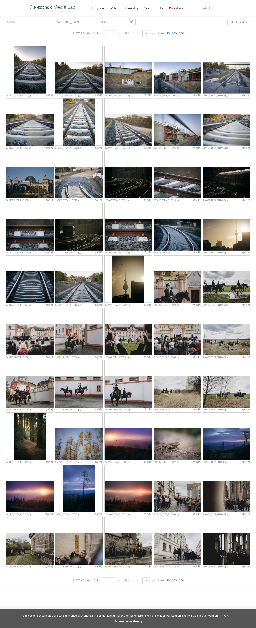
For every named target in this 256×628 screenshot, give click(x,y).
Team (147, 8)
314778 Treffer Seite (86, 33)
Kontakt (205, 8)
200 (181, 33)
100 (174, 33)
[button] (132, 22)
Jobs (160, 8)
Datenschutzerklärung (128, 621)
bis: (103, 21)
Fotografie (98, 8)
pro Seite (167, 33)
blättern (136, 33)
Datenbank (176, 8)
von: (76, 21)
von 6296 (123, 33)
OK (226, 615)
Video (114, 8)
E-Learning (131, 8)
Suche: (11, 21)
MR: (66, 21)
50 (167, 33)
